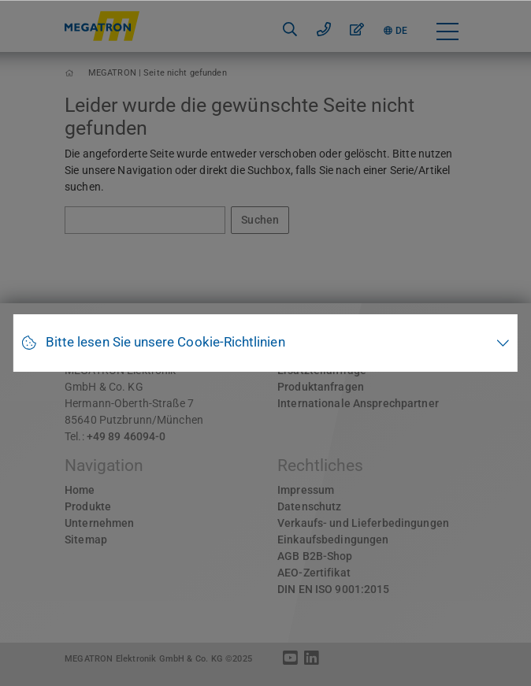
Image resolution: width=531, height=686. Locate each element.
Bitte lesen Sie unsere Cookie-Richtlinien (165, 342)
